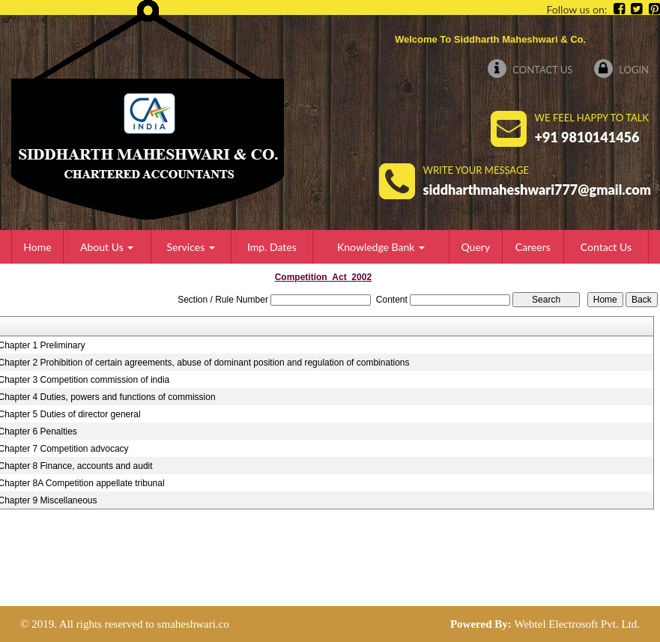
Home (37, 246)
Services (191, 246)
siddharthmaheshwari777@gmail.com (537, 189)
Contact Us (530, 70)
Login (621, 70)
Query (476, 246)
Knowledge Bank (381, 246)
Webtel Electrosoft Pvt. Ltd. (577, 624)
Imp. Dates (272, 246)
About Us (106, 246)
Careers (533, 246)
